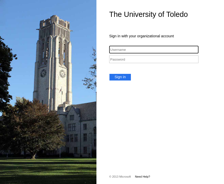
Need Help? (142, 176)
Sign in (120, 77)
